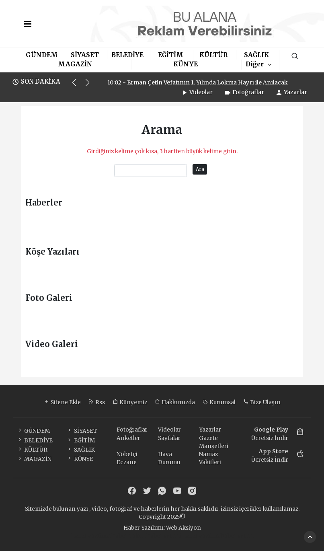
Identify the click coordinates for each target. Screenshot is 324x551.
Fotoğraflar (244, 92)
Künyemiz (130, 402)
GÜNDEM (42, 55)
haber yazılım (200, 535)
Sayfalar (169, 438)
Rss (96, 402)
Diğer (255, 64)
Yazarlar (291, 92)
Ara (200, 169)
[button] (77, 86)
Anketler (128, 438)
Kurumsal (219, 402)
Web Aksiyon (183, 527)
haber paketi (129, 535)
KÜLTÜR (213, 55)
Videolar (197, 92)
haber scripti (164, 535)
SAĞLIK (256, 55)
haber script (237, 535)
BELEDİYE (127, 55)
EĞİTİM (170, 55)
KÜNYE (185, 64)
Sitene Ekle (62, 402)
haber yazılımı (91, 535)
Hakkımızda (175, 402)
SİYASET (85, 55)
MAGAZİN (75, 64)
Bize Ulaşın (262, 402)
